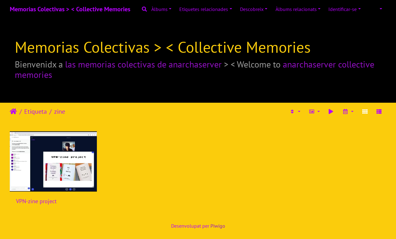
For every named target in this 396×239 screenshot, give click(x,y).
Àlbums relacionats (296, 9)
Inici (13, 111)
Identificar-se (342, 9)
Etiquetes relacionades (203, 9)
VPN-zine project (36, 201)
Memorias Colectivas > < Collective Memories (70, 9)
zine (59, 111)
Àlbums (159, 9)
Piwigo (217, 226)
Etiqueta (35, 111)
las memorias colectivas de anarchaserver (143, 64)
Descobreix (252, 9)
